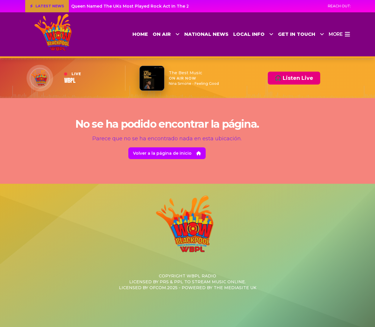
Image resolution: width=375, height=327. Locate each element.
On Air (166, 34)
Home (140, 34)
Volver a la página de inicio (167, 153)
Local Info (253, 34)
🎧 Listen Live (294, 78)
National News (206, 34)
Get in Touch (301, 34)
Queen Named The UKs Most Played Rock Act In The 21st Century (142, 6)
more (339, 34)
